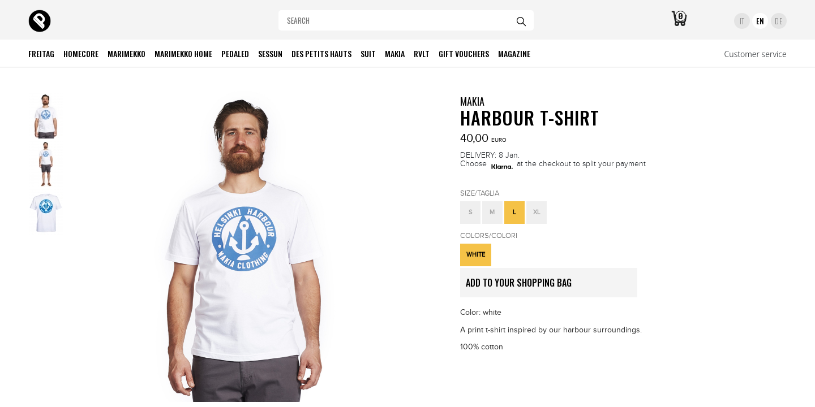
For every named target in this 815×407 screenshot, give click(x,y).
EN (760, 21)
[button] (470, 212)
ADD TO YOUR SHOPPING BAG (551, 286)
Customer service (755, 54)
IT (742, 21)
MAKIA (472, 101)
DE (778, 21)
